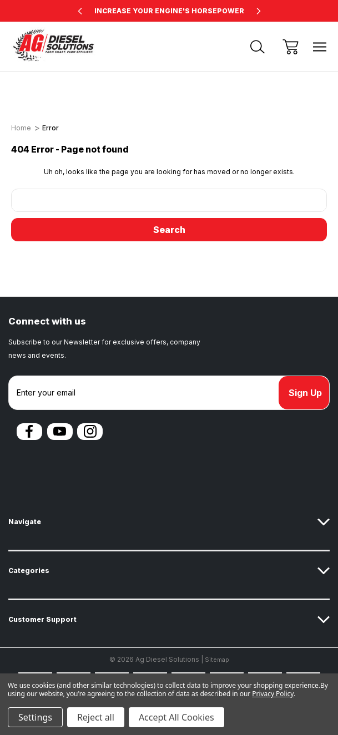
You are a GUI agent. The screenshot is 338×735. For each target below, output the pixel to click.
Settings (35, 717)
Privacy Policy (273, 693)
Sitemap (217, 659)
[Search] (257, 46)
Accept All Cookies (176, 717)
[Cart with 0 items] (290, 46)
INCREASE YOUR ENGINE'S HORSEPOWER (169, 11)
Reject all (95, 717)
